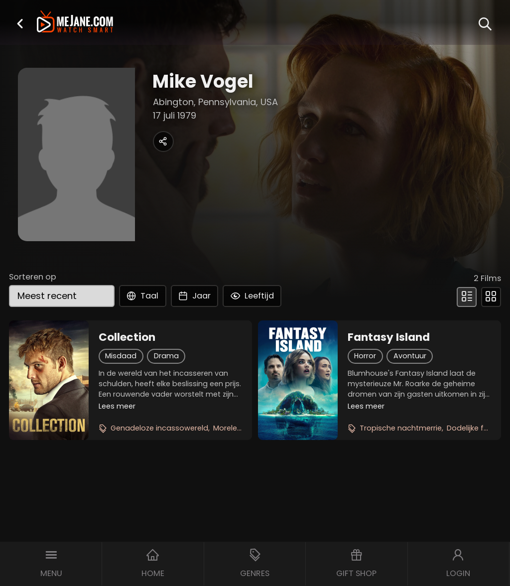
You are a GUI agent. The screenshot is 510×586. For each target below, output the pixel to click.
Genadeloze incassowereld (159, 428)
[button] (20, 23)
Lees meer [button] (117, 406)
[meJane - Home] (75, 22)
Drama (166, 356)
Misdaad (120, 356)
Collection (127, 337)
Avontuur (409, 356)
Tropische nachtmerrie (401, 428)
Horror (365, 356)
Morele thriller (236, 428)
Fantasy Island (389, 337)
